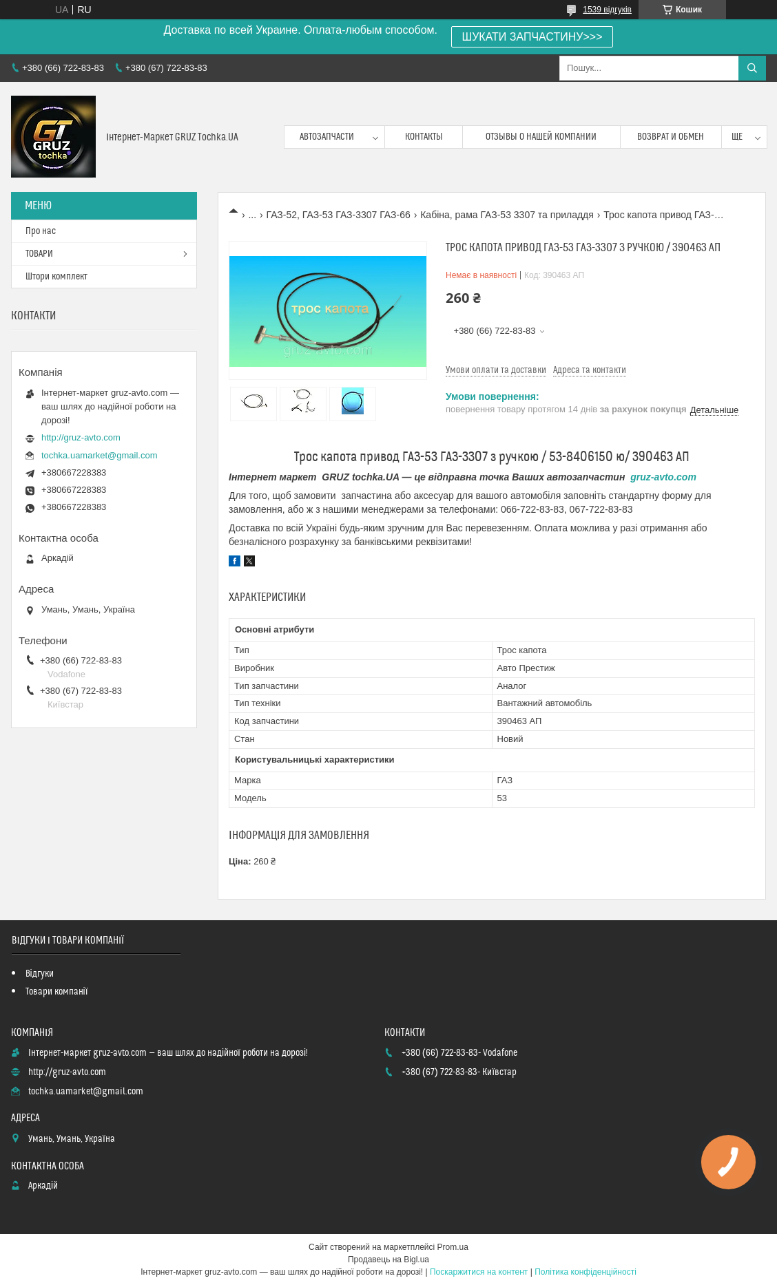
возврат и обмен (670, 136)
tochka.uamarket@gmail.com (99, 455)
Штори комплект (56, 276)
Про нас (40, 231)
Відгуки (39, 973)
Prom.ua (452, 1247)
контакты (424, 136)
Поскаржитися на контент (479, 1272)
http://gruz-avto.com (81, 437)
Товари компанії (56, 991)
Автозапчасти (327, 136)
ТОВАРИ (39, 253)
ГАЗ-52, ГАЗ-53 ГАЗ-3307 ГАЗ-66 (339, 214)
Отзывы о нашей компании (541, 136)
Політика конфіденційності (585, 1272)
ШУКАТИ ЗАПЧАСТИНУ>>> (532, 37)
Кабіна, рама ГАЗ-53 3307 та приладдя (507, 214)
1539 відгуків (607, 9)
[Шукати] (752, 68)
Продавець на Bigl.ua (388, 1259)
